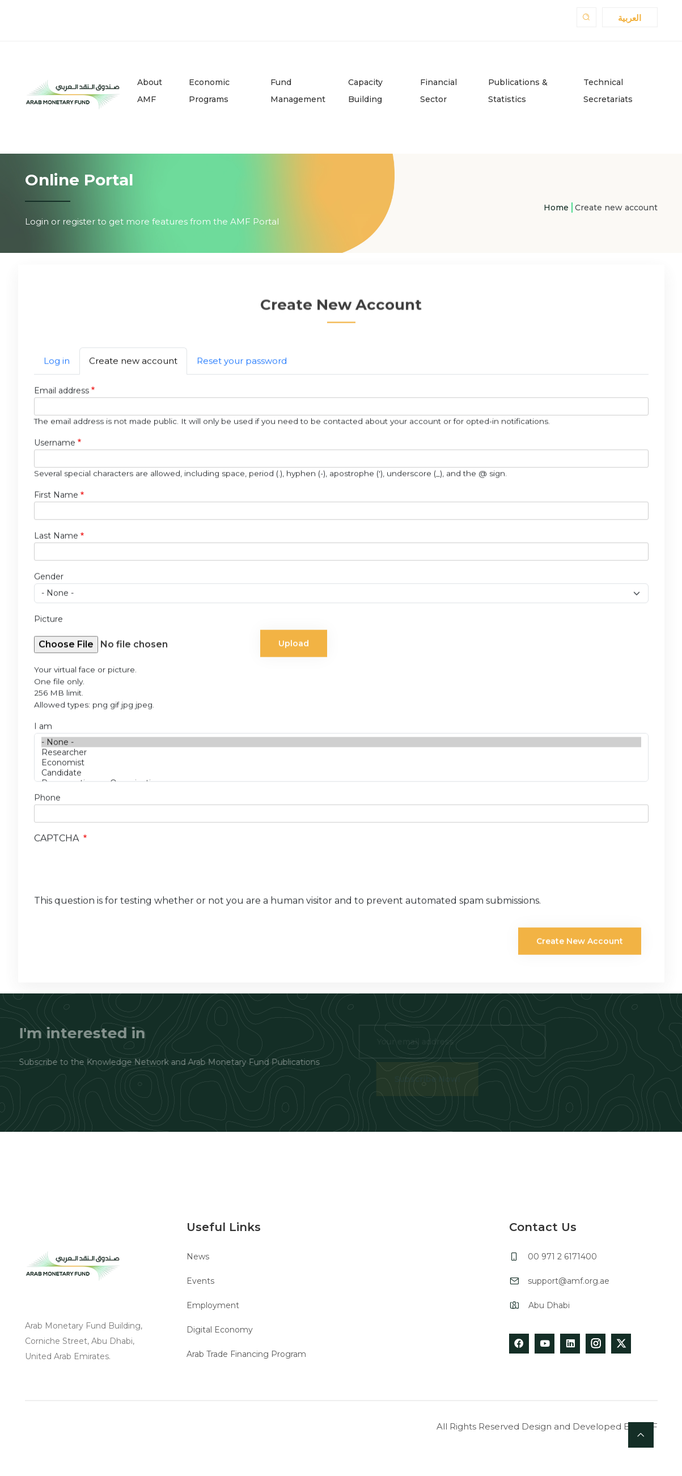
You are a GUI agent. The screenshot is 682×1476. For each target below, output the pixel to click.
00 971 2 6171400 (562, 1256)
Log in (57, 363)
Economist (341, 765)
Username (54, 445)
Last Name (56, 538)
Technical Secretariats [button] (608, 90)
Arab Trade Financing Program (246, 1354)
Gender (48, 579)
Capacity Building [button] (365, 90)
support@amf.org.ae (568, 1281)
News (198, 1256)
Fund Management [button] (297, 90)
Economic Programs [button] (209, 90)
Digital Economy (220, 1330)
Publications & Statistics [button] (518, 90)
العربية (629, 17)
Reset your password (242, 363)
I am (43, 729)
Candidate (341, 775)
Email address (61, 393)
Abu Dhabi (549, 1305)
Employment (213, 1305)
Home (556, 207)
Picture (48, 621)
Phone (47, 800)
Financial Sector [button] (438, 90)
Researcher (341, 755)
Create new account (133, 363)
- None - (341, 744)
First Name (56, 497)
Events (200, 1281)
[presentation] (120, 874)
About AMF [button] (149, 90)
